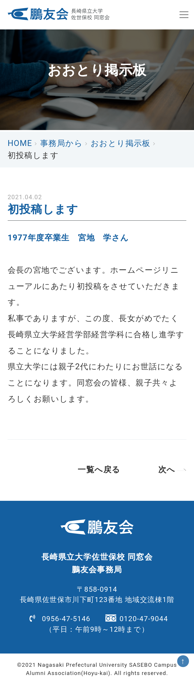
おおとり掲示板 (121, 143)
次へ (166, 469)
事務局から (61, 143)
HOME (20, 143)
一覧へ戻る (99, 469)
